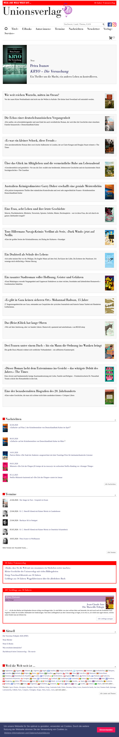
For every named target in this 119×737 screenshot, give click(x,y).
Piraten (16, 687)
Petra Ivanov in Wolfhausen (30, 539)
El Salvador (45, 676)
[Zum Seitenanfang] (115, 420)
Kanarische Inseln (87, 687)
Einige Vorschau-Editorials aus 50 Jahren (23, 575)
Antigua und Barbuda (64, 671)
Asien (53, 690)
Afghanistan (8, 671)
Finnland (95, 676)
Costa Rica (81, 673)
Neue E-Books (8, 644)
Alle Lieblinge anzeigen (105, 619)
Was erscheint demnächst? (12, 648)
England (67, 676)
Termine (60, 29)
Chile (66, 673)
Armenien (88, 671)
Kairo (48, 690)
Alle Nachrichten (110, 484)
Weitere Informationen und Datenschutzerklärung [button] (27, 733)
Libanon (90, 684)
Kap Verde (15, 684)
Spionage (113, 687)
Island (52, 681)
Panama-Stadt (104, 687)
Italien (66, 681)
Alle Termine (111, 552)
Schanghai (32, 690)
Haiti (102, 678)
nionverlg (38, 11)
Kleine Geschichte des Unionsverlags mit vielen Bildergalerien (31, 571)
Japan (81, 681)
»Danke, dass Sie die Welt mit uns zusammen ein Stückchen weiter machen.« (38, 568)
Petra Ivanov (39, 65)
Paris (19, 690)
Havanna (69, 687)
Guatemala (73, 678)
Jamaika (73, 681)
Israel (59, 681)
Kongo (60, 684)
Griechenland (42, 678)
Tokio (44, 690)
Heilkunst (41, 687)
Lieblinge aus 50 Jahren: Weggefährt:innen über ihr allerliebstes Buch (35, 578)
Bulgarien (57, 673)
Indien (16, 681)
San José (96, 687)
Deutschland (101, 673)
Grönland (53, 678)
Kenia (24, 684)
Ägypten (17, 671)
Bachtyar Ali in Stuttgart (28, 520)
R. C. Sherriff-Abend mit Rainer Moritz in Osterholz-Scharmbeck (44, 530)
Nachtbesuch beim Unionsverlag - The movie (19, 652)
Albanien (26, 671)
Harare (35, 687)
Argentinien (78, 671)
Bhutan (40, 673)
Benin (33, 673)
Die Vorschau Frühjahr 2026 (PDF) (15, 636)
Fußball (15, 690)
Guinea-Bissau (92, 678)
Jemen (88, 681)
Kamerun (108, 681)
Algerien (35, 671)
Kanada (6, 684)
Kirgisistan (32, 684)
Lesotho (81, 684)
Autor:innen (43, 29)
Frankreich (104, 676)
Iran (38, 681)
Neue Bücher (7, 640)
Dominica (7, 676)
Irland (44, 681)
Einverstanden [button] (106, 730)
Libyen (98, 684)
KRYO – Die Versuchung (49, 71)
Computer (25, 690)
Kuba (68, 684)
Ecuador (35, 676)
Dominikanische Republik (21, 676)
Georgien (25, 678)
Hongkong (7, 681)
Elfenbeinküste (56, 676)
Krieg (47, 687)
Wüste (63, 687)
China (73, 673)
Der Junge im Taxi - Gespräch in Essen (34, 500)
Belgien (25, 673)
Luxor (79, 687)
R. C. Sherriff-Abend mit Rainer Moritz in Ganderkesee (40, 511)
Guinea (82, 678)
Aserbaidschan (99, 671)
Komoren (52, 684)
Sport (11, 687)
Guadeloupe (63, 678)
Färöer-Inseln (85, 676)
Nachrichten (76, 29)
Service (9, 33)
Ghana (33, 678)
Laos (74, 684)
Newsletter (93, 29)
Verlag (108, 29)
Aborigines (22, 687)
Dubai (74, 687)
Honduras (110, 678)
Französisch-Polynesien (11, 678)
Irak (32, 681)
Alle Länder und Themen (108, 693)
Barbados (16, 673)
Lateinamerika (7, 690)
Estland (75, 676)
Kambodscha (97, 681)
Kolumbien (42, 684)
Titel (14, 29)
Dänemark (91, 673)
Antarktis (51, 671)
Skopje (39, 690)
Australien (7, 673)
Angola (43, 671)
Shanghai (29, 687)
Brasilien (48, 673)
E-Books (27, 29)
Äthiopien (110, 671)
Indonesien (24, 681)
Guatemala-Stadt (55, 687)
